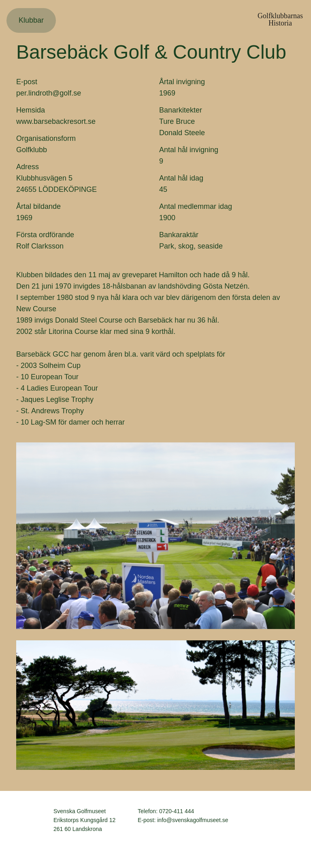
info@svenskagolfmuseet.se (192, 820)
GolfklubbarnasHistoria (280, 19)
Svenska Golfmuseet (32, 820)
